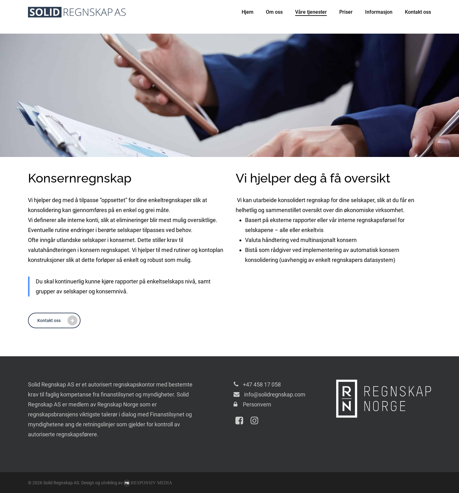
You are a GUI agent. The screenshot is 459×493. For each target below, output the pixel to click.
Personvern (257, 404)
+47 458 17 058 (262, 384)
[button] (54, 320)
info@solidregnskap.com (274, 394)
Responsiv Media (151, 483)
